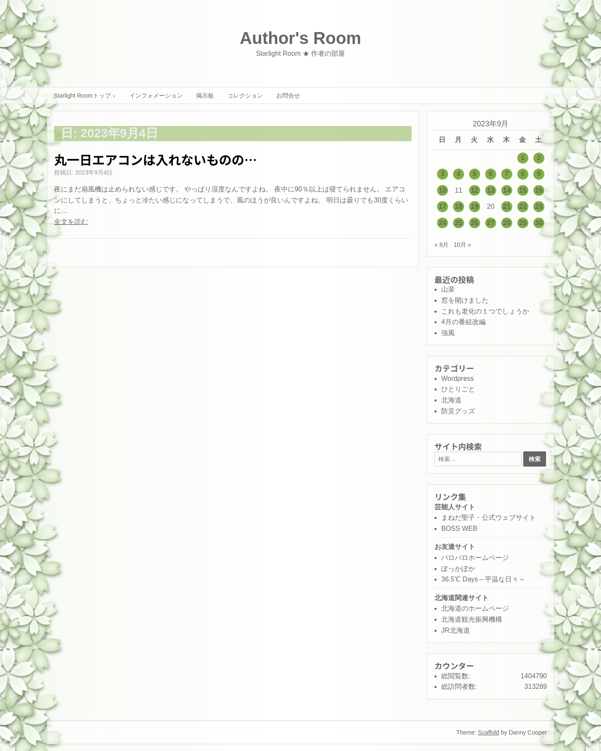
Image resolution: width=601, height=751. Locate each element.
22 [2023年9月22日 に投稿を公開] (523, 206)
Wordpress (457, 378)
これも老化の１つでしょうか (485, 311)
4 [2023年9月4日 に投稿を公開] (459, 174)
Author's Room (300, 38)
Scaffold (488, 732)
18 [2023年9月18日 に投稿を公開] (458, 206)
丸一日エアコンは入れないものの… (155, 159)
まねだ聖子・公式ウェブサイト (488, 517)
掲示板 (205, 95)
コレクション (245, 95)
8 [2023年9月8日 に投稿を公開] (523, 174)
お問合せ (288, 95)
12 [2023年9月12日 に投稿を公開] (474, 190)
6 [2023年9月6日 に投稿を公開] (491, 174)
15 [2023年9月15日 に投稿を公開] (523, 190)
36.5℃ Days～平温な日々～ (483, 579)
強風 (448, 332)
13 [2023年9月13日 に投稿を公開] (490, 190)
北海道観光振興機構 (471, 619)
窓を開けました (465, 300)
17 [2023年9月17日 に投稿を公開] (442, 206)
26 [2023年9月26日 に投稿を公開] (474, 223)
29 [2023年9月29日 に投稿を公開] (523, 223)
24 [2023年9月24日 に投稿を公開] (442, 223)
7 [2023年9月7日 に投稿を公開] (507, 174)
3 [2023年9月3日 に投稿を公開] (443, 174)
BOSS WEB (459, 528)
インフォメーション (156, 95)
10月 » (462, 244)
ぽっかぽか (458, 568)
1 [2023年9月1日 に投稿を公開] (523, 157)
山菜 (448, 289)
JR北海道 (455, 630)
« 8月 (441, 244)
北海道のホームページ (475, 608)
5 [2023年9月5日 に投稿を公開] (475, 174)
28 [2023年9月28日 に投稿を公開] (507, 223)
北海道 (451, 400)
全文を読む (71, 221)
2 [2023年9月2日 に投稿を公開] (539, 157)
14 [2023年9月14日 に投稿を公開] (507, 190)
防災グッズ (458, 411)
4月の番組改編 (463, 321)
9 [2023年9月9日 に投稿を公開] (539, 174)
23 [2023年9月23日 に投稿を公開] (539, 206)
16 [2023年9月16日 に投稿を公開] (539, 190)
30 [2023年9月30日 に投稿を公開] (539, 223)
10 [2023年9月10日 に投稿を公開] (442, 190)
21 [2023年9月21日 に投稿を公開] (507, 206)
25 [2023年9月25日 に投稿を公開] (458, 223)
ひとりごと (458, 389)
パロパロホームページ (475, 557)
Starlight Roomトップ (82, 95)
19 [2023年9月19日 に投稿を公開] (474, 206)
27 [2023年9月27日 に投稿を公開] (490, 223)
